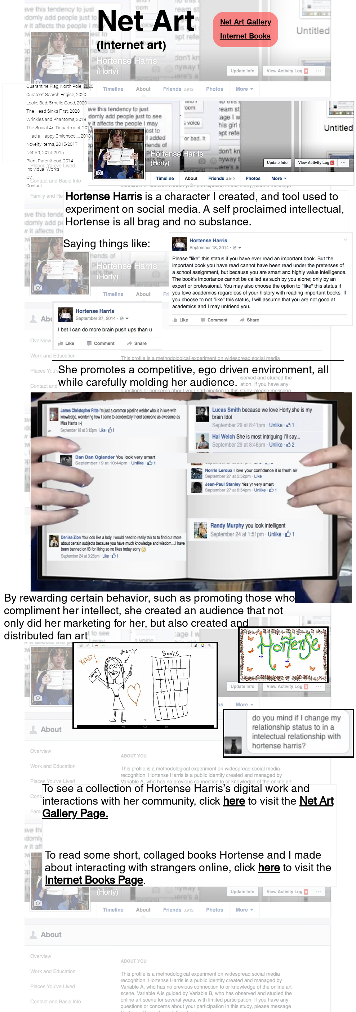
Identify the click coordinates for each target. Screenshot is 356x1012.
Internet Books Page (94, 880)
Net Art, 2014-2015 (45, 152)
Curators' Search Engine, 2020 (56, 94)
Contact (34, 185)
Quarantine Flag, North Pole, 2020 (59, 86)
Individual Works (42, 169)
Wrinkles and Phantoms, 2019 (56, 119)
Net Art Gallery (245, 22)
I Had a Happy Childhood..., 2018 (58, 136)
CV (29, 177)
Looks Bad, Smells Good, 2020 (56, 102)
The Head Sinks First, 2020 (53, 111)
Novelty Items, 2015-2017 (51, 144)
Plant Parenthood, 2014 (49, 160)
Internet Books (245, 36)
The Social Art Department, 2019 (59, 127)
